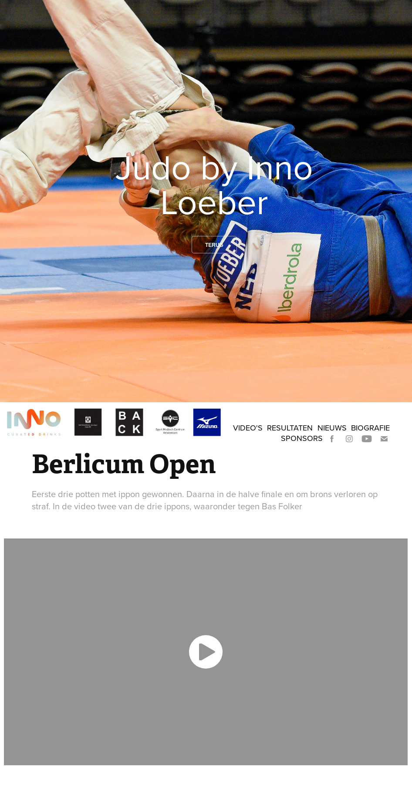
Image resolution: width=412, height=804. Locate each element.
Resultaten (290, 427)
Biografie (370, 427)
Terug (214, 245)
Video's (248, 427)
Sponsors (302, 438)
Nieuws (332, 427)
